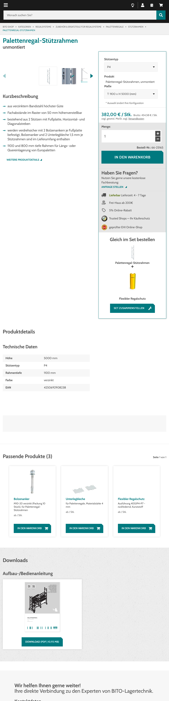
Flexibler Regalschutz (132, 285)
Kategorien (24, 26)
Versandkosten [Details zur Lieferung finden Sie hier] (136, 118)
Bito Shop (8, 26)
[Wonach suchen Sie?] (79, 15)
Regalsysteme (43, 26)
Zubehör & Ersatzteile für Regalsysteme (78, 26)
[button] (142, 5)
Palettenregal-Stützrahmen (132, 255)
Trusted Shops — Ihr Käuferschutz (129, 218)
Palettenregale (115, 26)
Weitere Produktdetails (23, 228)
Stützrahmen (135, 26)
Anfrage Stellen (112, 187)
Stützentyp (111, 59)
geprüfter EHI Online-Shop (125, 227)
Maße (107, 86)
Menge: (106, 126)
